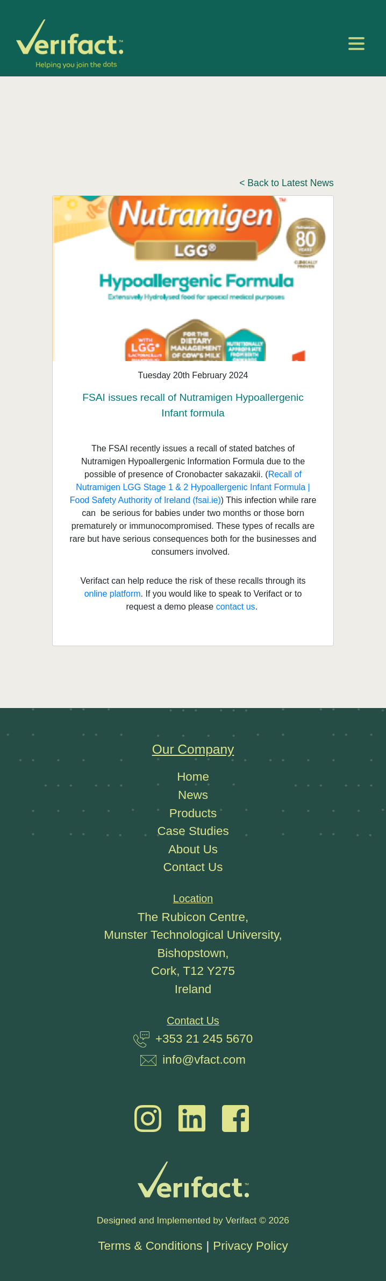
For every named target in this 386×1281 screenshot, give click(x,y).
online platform (112, 593)
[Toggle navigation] (356, 43)
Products (193, 813)
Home (193, 776)
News (193, 795)
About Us (193, 849)
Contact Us (193, 867)
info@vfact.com (204, 1059)
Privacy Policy (250, 1245)
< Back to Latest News (286, 183)
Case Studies (192, 831)
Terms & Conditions (150, 1245)
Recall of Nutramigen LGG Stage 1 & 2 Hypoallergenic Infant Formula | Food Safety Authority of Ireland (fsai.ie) (190, 487)
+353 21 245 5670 (204, 1038)
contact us (235, 606)
